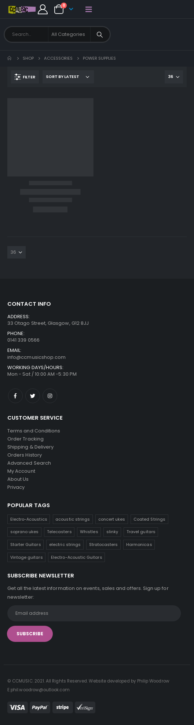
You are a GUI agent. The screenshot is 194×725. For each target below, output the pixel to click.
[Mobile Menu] (89, 9)
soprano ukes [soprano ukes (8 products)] (24, 532)
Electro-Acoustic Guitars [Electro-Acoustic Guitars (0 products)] (76, 557)
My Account (21, 471)
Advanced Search (29, 463)
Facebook (15, 395)
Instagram (50, 395)
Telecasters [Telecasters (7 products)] (59, 532)
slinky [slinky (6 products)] (112, 532)
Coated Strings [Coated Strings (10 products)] (149, 519)
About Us (18, 479)
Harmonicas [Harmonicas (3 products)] (139, 544)
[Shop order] (68, 76)
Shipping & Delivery (30, 446)
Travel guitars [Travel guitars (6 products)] (141, 532)
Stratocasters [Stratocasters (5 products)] (103, 544)
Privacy (16, 487)
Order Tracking (25, 438)
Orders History (24, 454)
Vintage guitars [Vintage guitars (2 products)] (26, 557)
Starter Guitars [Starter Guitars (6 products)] (25, 544)
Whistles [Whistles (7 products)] (89, 532)
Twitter (32, 395)
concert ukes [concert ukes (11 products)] (111, 519)
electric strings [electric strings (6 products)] (65, 544)
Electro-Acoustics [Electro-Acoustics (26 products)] (28, 519)
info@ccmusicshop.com (36, 357)
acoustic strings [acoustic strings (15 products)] (72, 519)
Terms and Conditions (33, 430)
